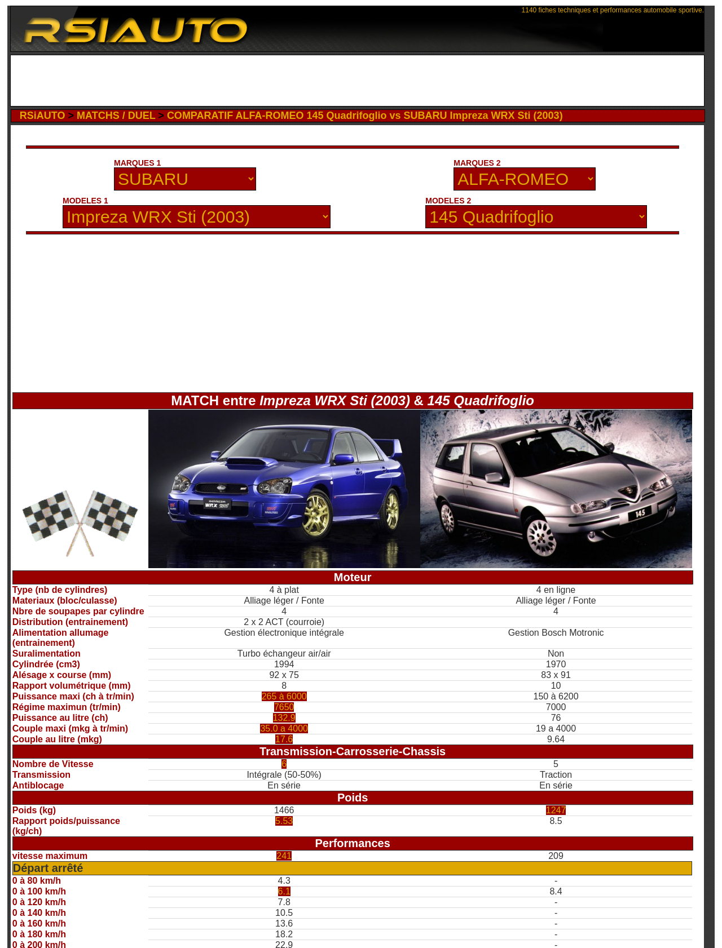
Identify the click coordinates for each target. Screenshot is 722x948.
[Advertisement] (357, 80)
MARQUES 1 (137, 162)
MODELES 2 (448, 200)
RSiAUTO (42, 115)
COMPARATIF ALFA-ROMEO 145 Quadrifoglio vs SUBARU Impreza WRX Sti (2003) (365, 115)
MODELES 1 (85, 200)
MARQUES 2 (477, 162)
